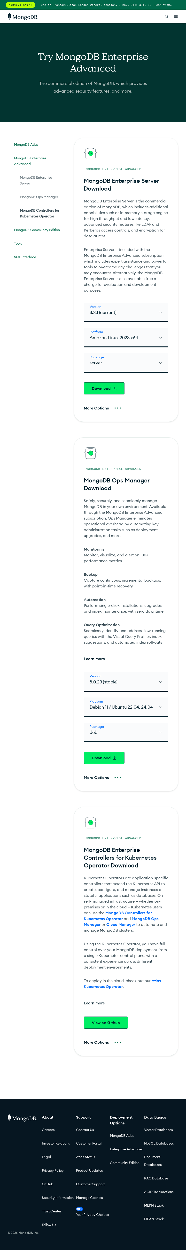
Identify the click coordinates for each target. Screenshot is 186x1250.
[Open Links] (175, 16)
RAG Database (156, 1178)
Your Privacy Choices (92, 1212)
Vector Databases (158, 1130)
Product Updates (89, 1170)
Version (95, 306)
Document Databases (153, 1161)
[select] (126, 312)
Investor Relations (56, 1143)
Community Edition (125, 1163)
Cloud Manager (120, 924)
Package (97, 357)
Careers (48, 1130)
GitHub (47, 1184)
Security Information (58, 1197)
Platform (96, 332)
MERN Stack (154, 1205)
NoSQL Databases (159, 1143)
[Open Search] (167, 16)
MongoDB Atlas (122, 1135)
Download (104, 388)
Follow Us (49, 1225)
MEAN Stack (154, 1219)
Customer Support (90, 1184)
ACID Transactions (159, 1192)
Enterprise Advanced (126, 1149)
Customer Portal (88, 1143)
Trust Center (51, 1211)
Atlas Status (85, 1157)
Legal (46, 1157)
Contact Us (85, 1130)
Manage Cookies (89, 1197)
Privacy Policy (53, 1170)
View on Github (106, 1022)
